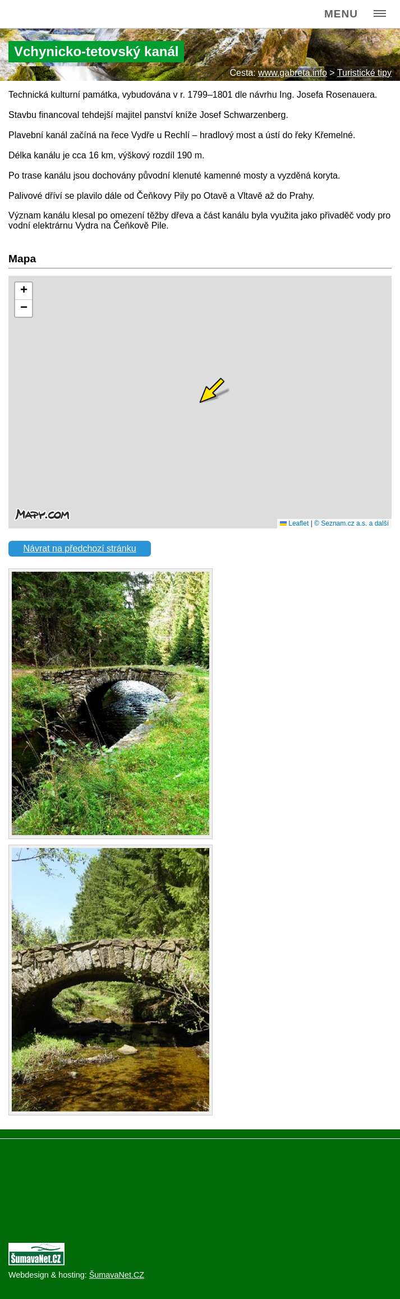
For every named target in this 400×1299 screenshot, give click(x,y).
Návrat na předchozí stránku (80, 548)
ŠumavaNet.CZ (116, 1274)
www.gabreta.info (292, 73)
